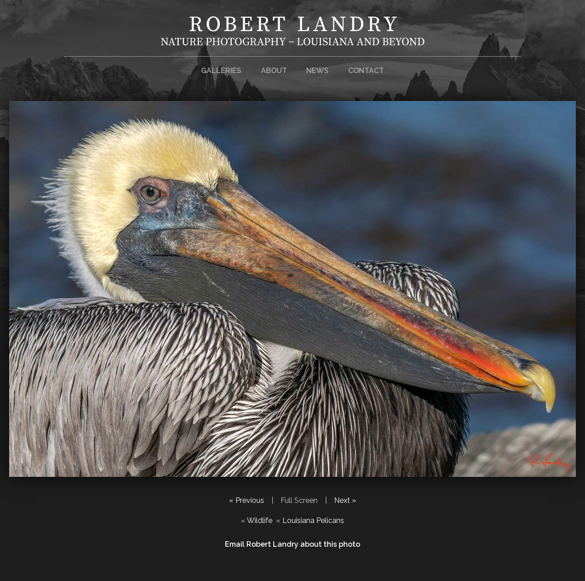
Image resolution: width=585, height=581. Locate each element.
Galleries (221, 70)
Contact (366, 70)
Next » (345, 500)
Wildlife (259, 520)
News (317, 70)
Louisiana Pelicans (313, 520)
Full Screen (299, 500)
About (274, 70)
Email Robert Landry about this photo (292, 544)
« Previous (246, 500)
